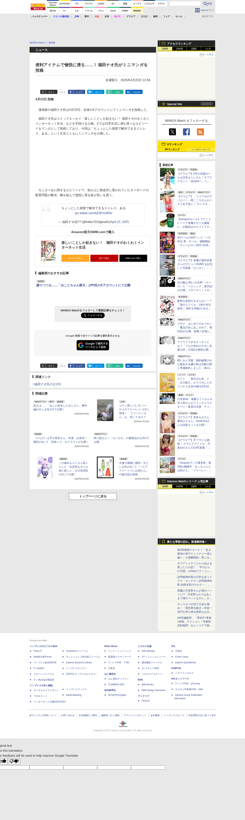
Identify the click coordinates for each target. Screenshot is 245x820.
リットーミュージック (119, 651)
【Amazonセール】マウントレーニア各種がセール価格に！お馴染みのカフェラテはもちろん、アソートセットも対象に (194, 227)
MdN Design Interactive (154, 690)
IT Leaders (38, 668)
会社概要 (155, 715)
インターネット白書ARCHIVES (49, 701)
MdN (140, 679)
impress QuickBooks (185, 662)
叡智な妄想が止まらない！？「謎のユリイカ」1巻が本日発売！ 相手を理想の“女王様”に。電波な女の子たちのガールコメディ (194, 308)
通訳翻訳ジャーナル (152, 662)
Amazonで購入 (75, 258)
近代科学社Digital (117, 695)
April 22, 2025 (119, 222)
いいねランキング (201, 149)
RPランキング (172, 149)
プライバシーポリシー (134, 715)
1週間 (194, 48)
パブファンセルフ (184, 673)
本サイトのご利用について (43, 715)
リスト (62, 92)
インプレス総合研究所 (44, 662)
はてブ (98, 92)
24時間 (179, 48)
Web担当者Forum (42, 656)
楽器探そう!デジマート (120, 656)
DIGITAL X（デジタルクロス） (82, 674)
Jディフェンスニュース (154, 656)
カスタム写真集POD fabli (189, 689)
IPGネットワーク (180, 678)
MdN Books (148, 684)
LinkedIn (137, 92)
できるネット (40, 696)
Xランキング (174, 144)
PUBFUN (176, 668)
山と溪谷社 (110, 674)
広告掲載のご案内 (88, 715)
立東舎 (111, 668)
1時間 (165, 48)
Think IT (37, 651)
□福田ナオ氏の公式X (47, 384)
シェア (79, 92)
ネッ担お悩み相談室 (43, 679)
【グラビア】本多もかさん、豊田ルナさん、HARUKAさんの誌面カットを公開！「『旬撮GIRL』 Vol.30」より (194, 425)
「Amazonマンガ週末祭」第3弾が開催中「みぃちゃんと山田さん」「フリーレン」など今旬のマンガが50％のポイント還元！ (194, 470)
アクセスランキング (179, 43)
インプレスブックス (76, 689)
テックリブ (143, 696)
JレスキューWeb (150, 668)
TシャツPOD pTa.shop (187, 683)
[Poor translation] (14, 761)
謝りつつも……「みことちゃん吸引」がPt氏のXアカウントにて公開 (83, 285)
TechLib (145, 700)
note (117, 92)
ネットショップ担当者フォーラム (83, 656)
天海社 (178, 651)
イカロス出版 (145, 646)
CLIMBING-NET (116, 684)
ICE (173, 646)
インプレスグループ (174, 715)
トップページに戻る (93, 496)
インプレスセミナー (76, 668)
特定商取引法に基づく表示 (202, 715)
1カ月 (208, 48)
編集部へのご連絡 (110, 715)
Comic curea (181, 656)
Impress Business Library (79, 662)
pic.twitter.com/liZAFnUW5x (93, 213)
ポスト (51, 92)
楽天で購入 (104, 258)
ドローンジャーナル (43, 674)
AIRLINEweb (148, 651)
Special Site (174, 104)
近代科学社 (110, 690)
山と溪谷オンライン (118, 678)
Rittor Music (111, 646)
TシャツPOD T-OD (118, 662)
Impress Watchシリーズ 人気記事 (187, 481)
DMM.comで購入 (133, 258)
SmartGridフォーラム (77, 651)
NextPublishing (73, 695)
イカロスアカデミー (152, 674)
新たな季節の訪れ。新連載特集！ (187, 541)
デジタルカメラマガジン (46, 690)
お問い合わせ (68, 715)
